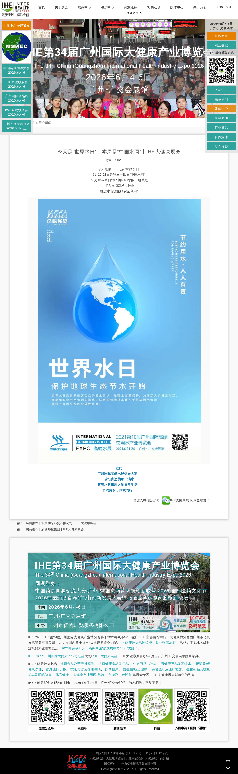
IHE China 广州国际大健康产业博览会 (56, 656)
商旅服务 (130, 7)
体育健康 (62, 675)
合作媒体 (221, 137)
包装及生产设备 (120, 675)
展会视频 (221, 146)
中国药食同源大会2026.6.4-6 (16, 70)
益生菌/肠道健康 (135, 669)
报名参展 (221, 36)
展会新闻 (45, 123)
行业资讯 (221, 127)
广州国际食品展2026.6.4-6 (16, 98)
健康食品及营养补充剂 (77, 664)
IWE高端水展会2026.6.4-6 (16, 112)
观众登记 (221, 45)
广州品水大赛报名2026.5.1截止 (16, 126)
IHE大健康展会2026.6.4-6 (16, 84)
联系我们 (165, 753)
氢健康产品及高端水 (176, 664)
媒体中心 (176, 7)
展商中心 (84, 7)
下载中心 (221, 90)
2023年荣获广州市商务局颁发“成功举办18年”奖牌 (98, 648)
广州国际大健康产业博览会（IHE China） (116, 753)
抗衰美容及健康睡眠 (85, 669)
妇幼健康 (112, 669)
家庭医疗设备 (56, 669)
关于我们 (200, 7)
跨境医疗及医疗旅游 (167, 669)
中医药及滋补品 (145, 664)
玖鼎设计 (165, 758)
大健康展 (151, 758)
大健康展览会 (134, 758)
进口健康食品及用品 (114, 664)
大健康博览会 (114, 758)
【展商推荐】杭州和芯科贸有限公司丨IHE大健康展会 (59, 523)
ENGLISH (223, 7)
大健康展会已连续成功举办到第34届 (149, 643)
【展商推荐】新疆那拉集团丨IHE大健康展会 (53, 529)
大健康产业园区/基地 (88, 675)
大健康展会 (96, 758)
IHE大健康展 (175, 500)
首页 (41, 7)
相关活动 (153, 7)
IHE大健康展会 (106, 656)
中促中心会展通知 (16, 25)
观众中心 (107, 7)
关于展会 (61, 7)
